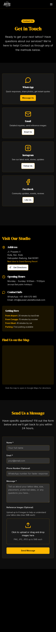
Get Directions (18, 267)
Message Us (28, 98)
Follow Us (28, 166)
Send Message (28, 550)
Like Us (28, 200)
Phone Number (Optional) (18, 468)
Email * (9, 455)
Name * (10, 442)
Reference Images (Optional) (19, 507)
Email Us (28, 132)
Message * (11, 481)
